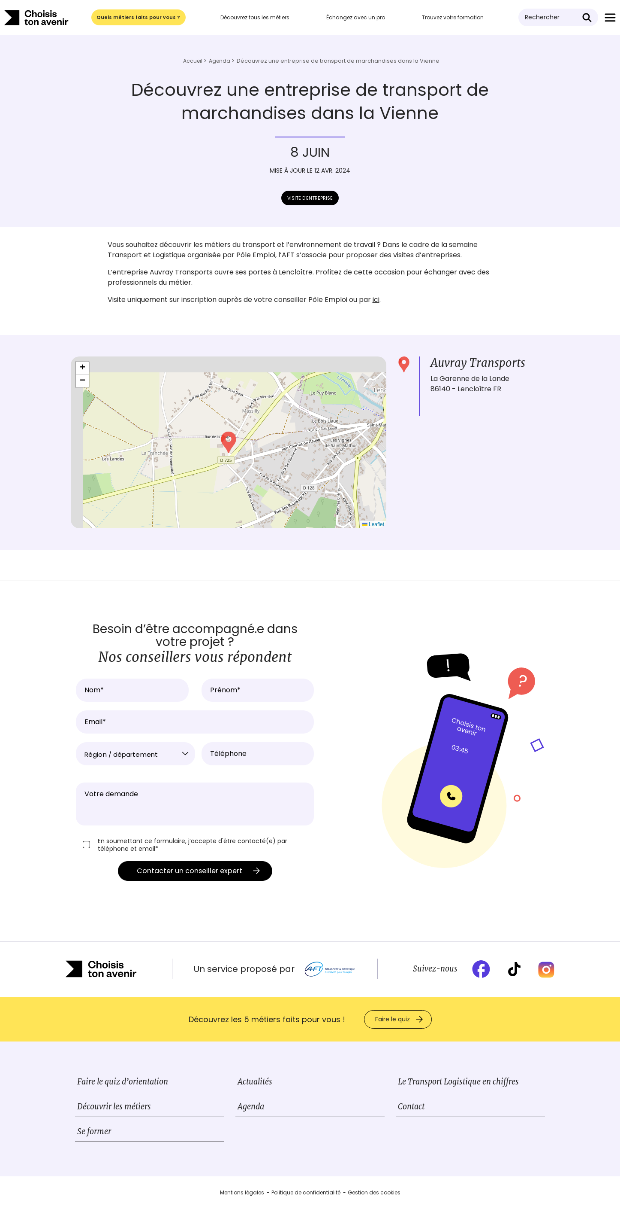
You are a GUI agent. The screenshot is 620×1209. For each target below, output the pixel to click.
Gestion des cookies (374, 1193)
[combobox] (135, 753)
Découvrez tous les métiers (255, 17)
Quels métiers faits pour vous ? (139, 17)
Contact (411, 1107)
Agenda (251, 1107)
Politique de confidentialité (305, 1193)
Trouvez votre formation (454, 17)
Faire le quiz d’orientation (122, 1082)
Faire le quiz (392, 1020)
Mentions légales (242, 1193)
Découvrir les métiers (114, 1107)
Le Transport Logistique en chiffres (458, 1082)
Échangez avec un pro (356, 17)
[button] (228, 442)
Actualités (255, 1082)
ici (376, 300)
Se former (94, 1132)
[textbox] (135, 755)
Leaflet (373, 524)
